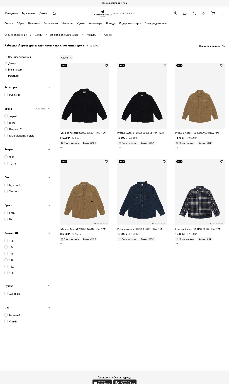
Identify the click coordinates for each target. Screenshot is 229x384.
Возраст (9, 149)
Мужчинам (28, 13)
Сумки (81, 23)
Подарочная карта (130, 23)
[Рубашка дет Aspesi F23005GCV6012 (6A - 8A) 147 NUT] (200, 99)
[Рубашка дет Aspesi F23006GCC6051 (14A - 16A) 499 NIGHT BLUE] (84, 99)
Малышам (68, 23)
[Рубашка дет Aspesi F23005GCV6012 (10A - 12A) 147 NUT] (84, 195)
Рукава (8, 286)
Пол (6, 177)
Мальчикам (51, 23)
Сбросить (40, 108)
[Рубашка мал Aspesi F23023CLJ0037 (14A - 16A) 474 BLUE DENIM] (142, 195)
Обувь (20, 23)
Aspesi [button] (64, 57)
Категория (11, 87)
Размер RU (11, 233)
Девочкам (34, 23)
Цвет (7, 307)
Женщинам (11, 13)
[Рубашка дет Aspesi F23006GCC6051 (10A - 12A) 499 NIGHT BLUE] (142, 99)
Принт (8, 205)
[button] (185, 13)
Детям (43, 13)
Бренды (111, 23)
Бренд (8, 108)
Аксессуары (95, 23)
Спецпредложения (156, 23)
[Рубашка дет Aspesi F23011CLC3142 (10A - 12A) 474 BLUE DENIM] (200, 195)
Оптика (8, 23)
